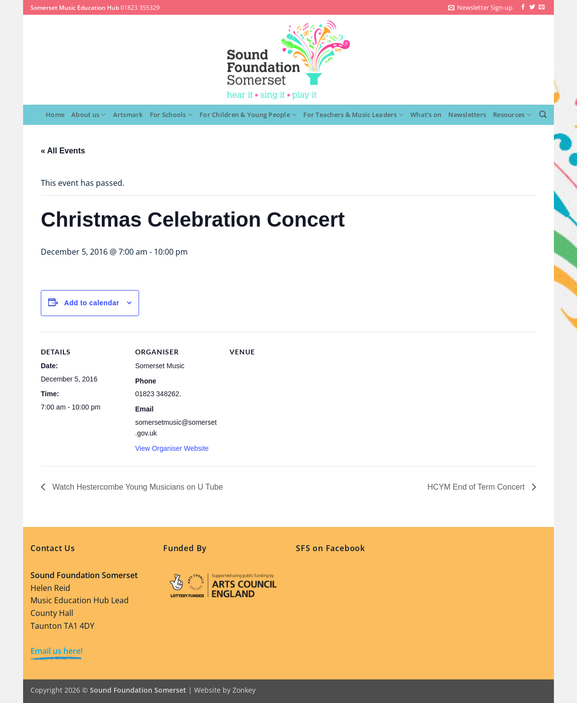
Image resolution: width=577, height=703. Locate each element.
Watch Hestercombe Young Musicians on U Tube (136, 487)
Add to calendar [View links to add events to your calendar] (91, 303)
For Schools (171, 114)
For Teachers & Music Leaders (353, 114)
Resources (512, 114)
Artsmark (128, 114)
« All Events (63, 150)
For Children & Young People (248, 114)
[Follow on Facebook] (523, 7)
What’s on (425, 114)
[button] (480, 7)
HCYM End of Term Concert (477, 487)
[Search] (543, 114)
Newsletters (467, 114)
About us (88, 114)
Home (55, 114)
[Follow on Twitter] (532, 7)
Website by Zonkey (225, 690)
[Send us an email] (542, 7)
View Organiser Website (172, 448)
